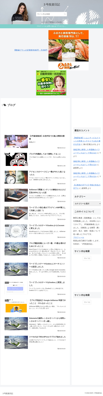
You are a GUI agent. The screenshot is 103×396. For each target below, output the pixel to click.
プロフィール (78, 237)
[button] (65, 14)
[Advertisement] (35, 119)
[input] (51, 14)
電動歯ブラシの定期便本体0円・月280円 (30, 50)
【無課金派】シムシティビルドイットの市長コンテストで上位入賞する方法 (86, 141)
